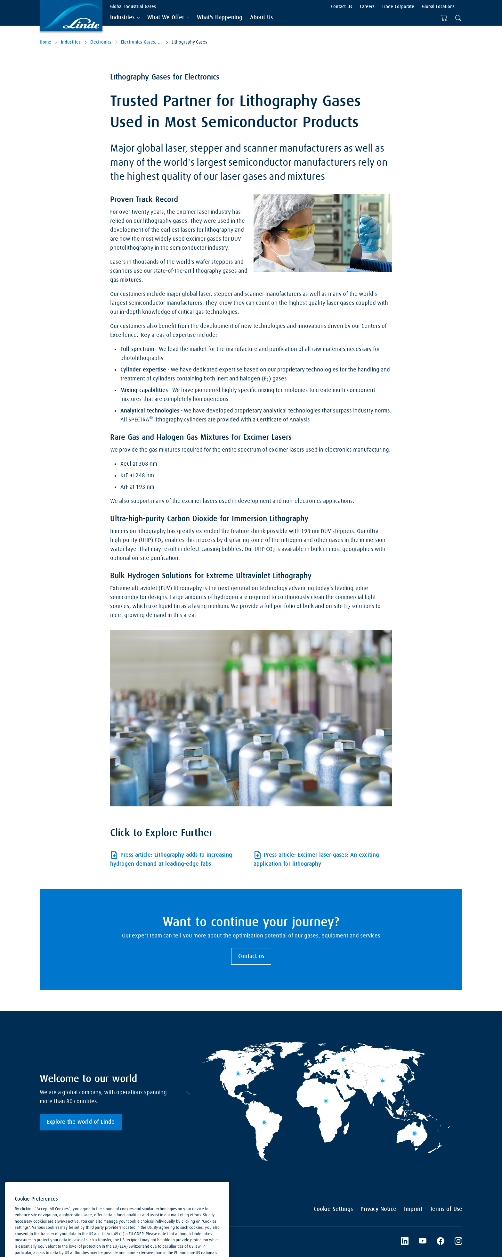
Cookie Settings (333, 1209)
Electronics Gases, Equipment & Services (141, 42)
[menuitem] (219, 17)
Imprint (413, 1209)
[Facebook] (440, 1242)
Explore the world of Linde (81, 1122)
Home (45, 42)
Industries (71, 42)
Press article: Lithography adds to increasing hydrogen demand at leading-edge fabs (171, 859)
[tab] (125, 17)
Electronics (100, 42)
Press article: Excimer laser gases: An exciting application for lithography (316, 859)
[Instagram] (458, 1242)
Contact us (251, 956)
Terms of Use (446, 1209)
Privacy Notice (378, 1209)
